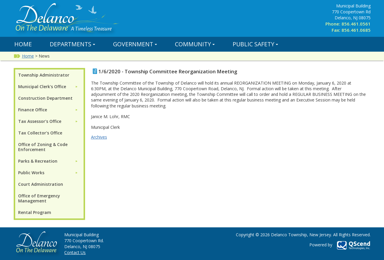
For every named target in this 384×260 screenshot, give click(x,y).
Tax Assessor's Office (39, 121)
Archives (99, 137)
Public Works (31, 172)
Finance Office (32, 109)
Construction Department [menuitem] (45, 98)
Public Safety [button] (255, 44)
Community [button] (195, 44)
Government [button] (135, 44)
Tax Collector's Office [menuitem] (40, 133)
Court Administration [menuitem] (40, 184)
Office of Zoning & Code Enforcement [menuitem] (43, 147)
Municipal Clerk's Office (42, 86)
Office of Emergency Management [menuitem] (39, 198)
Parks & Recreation (37, 161)
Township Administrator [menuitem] (43, 75)
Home (23, 44)
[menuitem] (48, 86)
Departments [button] (72, 44)
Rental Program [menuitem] (34, 212)
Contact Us (75, 252)
